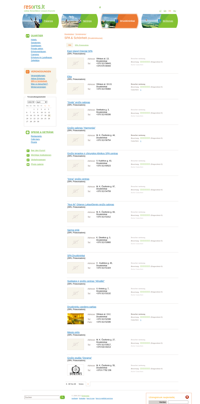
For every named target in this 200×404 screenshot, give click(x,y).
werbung (75, 398)
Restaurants (36, 136)
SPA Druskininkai (76, 255)
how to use (90, 398)
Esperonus (85, 396)
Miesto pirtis (73, 332)
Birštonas (168, 20)
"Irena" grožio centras (78, 179)
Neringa (87, 20)
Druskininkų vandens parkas (81, 306)
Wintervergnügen (38, 87)
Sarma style (73, 230)
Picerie (34, 142)
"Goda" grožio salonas (78, 102)
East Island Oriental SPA (79, 51)
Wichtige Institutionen (41, 155)
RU (174, 11)
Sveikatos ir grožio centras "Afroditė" (86, 281)
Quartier (37, 35)
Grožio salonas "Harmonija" (81, 128)
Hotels (34, 40)
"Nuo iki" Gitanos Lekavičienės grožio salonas (90, 204)
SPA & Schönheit (39, 81)
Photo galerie (37, 164)
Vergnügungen (80, 34)
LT (160, 11)
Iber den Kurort (38, 150)
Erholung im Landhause (41, 57)
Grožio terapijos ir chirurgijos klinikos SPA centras (92, 153)
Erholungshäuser (38, 51)
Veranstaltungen (38, 75)
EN (165, 11)
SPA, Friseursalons (82, 45)
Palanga (48, 20)
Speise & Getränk (42, 132)
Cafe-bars (35, 139)
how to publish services (104, 398)
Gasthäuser (36, 45)
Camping (35, 54)
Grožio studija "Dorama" (79, 358)
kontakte (82, 398)
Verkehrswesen (38, 159)
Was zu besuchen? (39, 84)
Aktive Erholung (38, 78)
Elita (69, 76)
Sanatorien (36, 43)
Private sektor (37, 48)
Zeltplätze (35, 60)
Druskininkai (69, 34)
